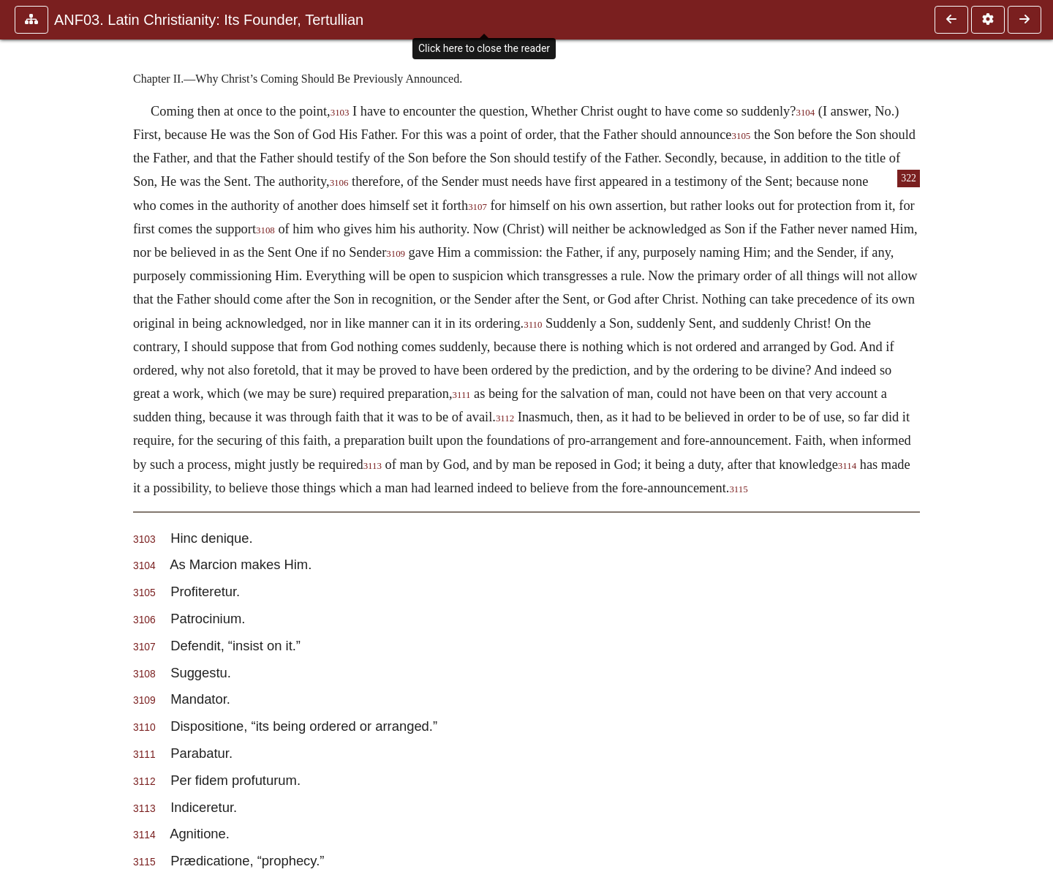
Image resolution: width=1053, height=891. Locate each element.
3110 (533, 325)
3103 (340, 113)
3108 (265, 230)
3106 (339, 183)
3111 (462, 395)
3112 (505, 418)
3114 (847, 466)
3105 (741, 136)
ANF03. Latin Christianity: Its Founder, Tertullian (208, 20)
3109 (395, 254)
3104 (805, 113)
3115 (738, 489)
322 (908, 178)
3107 (477, 207)
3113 (372, 466)
